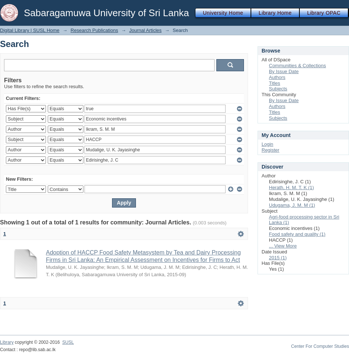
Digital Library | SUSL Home (30, 30)
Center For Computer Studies (320, 346)
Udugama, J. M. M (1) (292, 205)
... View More (283, 246)
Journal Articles (145, 30)
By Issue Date (284, 71)
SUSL (68, 342)
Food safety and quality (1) (297, 234)
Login (267, 144)
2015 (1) (278, 257)
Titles (274, 83)
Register (270, 150)
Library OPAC (324, 13)
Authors (277, 77)
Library (7, 342)
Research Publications (94, 30)
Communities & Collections (297, 65)
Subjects (278, 88)
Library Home (275, 13)
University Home (223, 13)
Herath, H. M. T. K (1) (291, 187)
